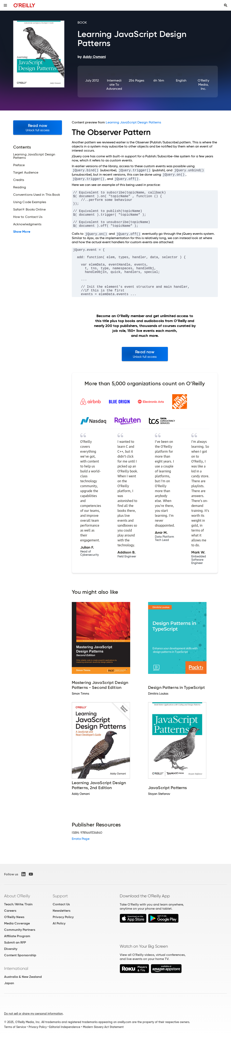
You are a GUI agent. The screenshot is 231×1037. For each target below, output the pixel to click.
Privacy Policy (63, 917)
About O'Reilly (17, 895)
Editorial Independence (64, 1027)
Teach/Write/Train (18, 904)
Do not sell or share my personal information (33, 1013)
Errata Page (80, 839)
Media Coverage (17, 923)
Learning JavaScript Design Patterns (133, 122)
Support (60, 895)
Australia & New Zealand (23, 977)
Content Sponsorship (20, 955)
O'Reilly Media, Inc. (203, 84)
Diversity (10, 949)
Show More (21, 231)
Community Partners (19, 930)
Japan (9, 983)
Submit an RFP (15, 942)
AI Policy (59, 923)
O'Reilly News (14, 917)
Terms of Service (15, 1027)
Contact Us (61, 904)
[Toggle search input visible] (226, 5)
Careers (10, 910)
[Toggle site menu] (5, 5)
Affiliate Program (17, 936)
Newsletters (61, 910)
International (16, 968)
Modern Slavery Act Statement (103, 1027)
